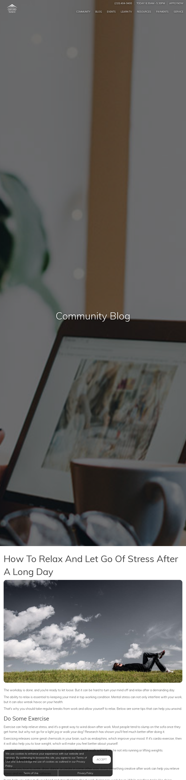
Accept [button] (102, 759)
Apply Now (176, 3)
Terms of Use (30, 773)
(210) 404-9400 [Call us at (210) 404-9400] (123, 3)
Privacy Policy (85, 773)
